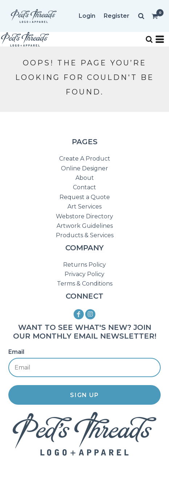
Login (87, 15)
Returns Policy (84, 264)
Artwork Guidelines (85, 225)
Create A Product (84, 158)
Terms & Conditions (84, 283)
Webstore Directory (84, 216)
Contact (84, 187)
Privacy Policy (84, 274)
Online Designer (84, 168)
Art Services (84, 206)
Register (116, 15)
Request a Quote (84, 197)
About (84, 177)
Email (16, 351)
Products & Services (85, 235)
